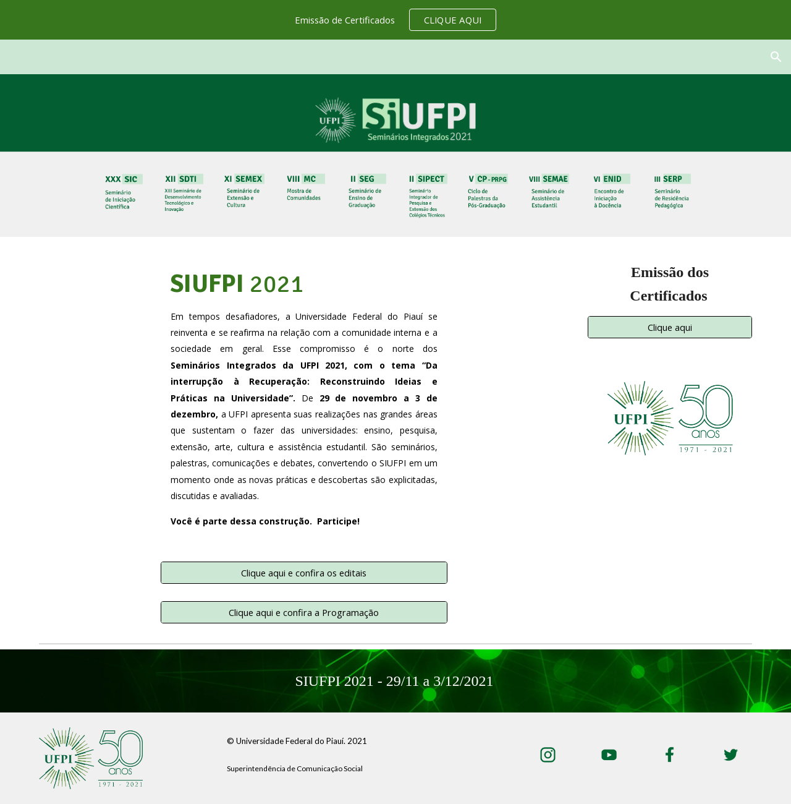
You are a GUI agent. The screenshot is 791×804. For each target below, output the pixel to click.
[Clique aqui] (669, 327)
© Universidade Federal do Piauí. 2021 (297, 741)
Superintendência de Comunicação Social (295, 768)
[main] (304, 407)
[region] (395, 20)
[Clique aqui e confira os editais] (304, 572)
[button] (776, 57)
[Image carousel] (670, 418)
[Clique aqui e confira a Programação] (304, 612)
